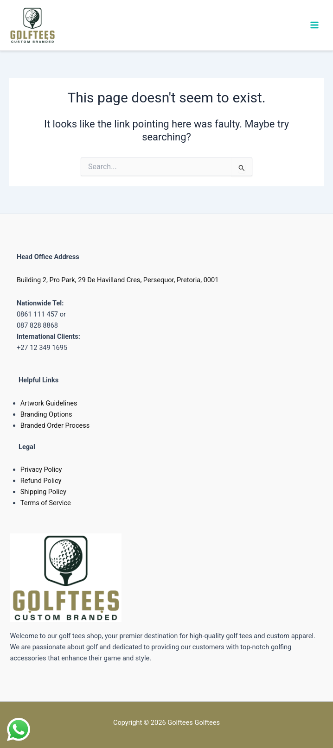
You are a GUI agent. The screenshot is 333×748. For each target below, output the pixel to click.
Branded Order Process (55, 425)
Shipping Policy (43, 492)
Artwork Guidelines (48, 403)
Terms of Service (45, 503)
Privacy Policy (41, 469)
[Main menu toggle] (314, 25)
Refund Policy (41, 480)
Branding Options (46, 414)
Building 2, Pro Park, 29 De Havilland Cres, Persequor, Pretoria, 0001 (118, 280)
